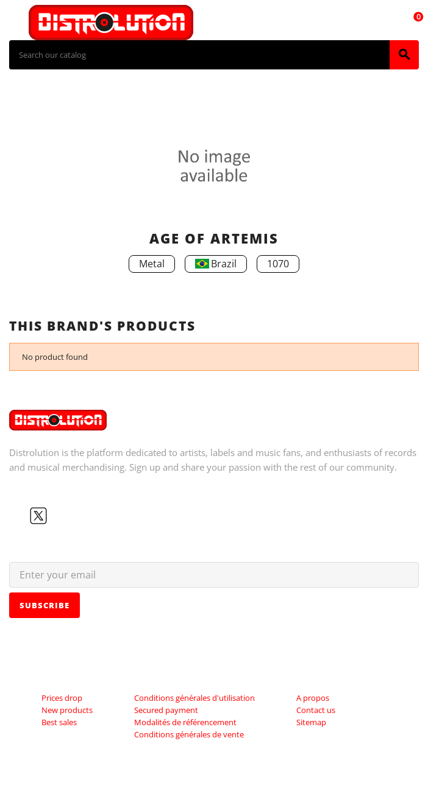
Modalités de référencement (185, 722)
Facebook (19, 515)
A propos (312, 697)
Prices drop (61, 697)
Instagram (77, 515)
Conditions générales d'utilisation (194, 697)
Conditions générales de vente (189, 734)
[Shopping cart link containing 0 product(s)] (411, 22)
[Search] (199, 54)
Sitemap (311, 722)
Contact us (315, 709)
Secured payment (166, 709)
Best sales (59, 722)
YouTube (58, 515)
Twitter (38, 515)
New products (67, 709)
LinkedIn (97, 515)
